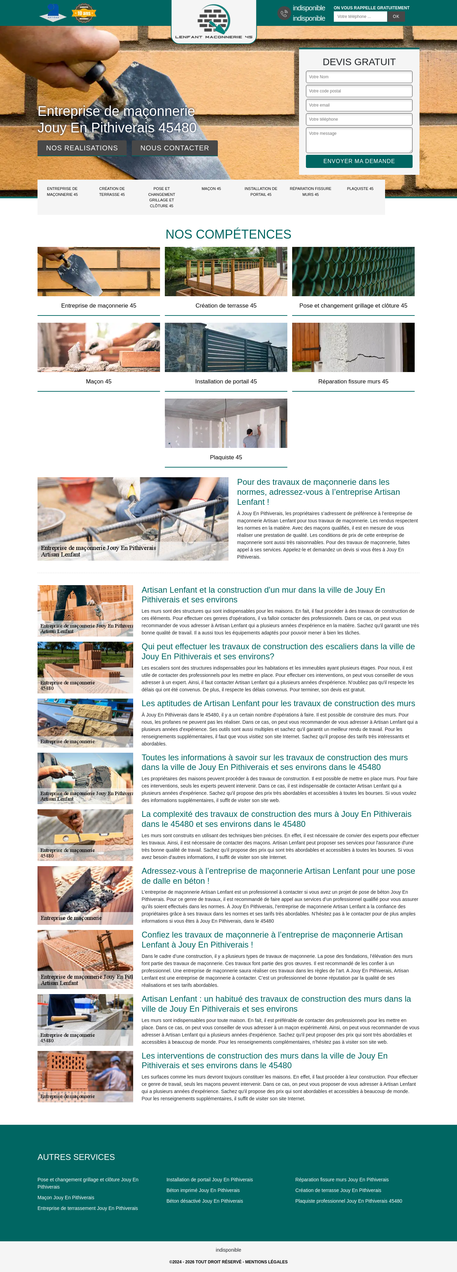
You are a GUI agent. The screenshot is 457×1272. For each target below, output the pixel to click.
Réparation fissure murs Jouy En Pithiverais (342, 1179)
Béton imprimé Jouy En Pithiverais (203, 1190)
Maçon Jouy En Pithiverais (66, 1197)
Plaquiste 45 (360, 189)
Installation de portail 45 (261, 192)
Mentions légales (266, 1262)
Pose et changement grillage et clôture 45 (161, 197)
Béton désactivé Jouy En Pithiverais (205, 1201)
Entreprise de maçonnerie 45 (62, 192)
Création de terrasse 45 (112, 192)
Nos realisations (82, 148)
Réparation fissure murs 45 (310, 192)
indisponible (309, 8)
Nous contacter (174, 148)
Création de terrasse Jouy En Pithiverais (338, 1190)
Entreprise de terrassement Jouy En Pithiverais (88, 1208)
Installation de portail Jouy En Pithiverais (210, 1179)
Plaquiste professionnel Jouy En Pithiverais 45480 (348, 1201)
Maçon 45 (211, 189)
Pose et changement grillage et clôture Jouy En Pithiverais (88, 1183)
